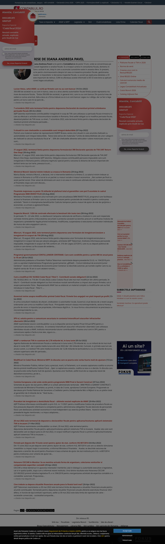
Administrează (127, 535)
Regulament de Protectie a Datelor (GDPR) (65, 531)
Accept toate (127, 531)
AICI (102, 536)
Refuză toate (127, 540)
